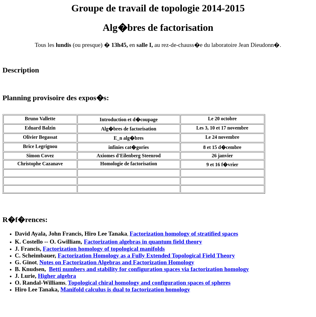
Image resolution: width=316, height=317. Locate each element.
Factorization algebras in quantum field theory (143, 241)
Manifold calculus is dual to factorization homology (125, 289)
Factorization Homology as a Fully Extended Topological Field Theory (146, 255)
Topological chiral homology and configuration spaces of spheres (149, 282)
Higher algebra (57, 276)
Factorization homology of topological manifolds (104, 248)
